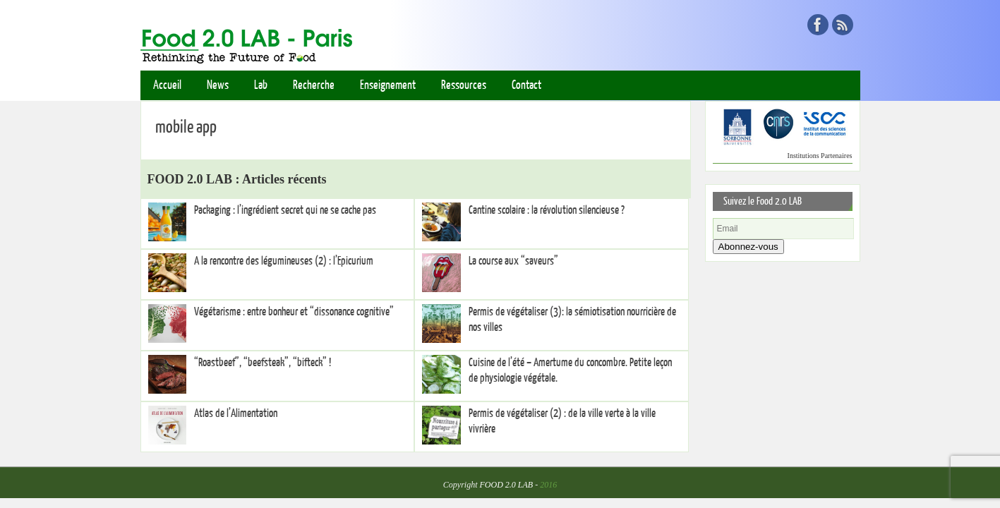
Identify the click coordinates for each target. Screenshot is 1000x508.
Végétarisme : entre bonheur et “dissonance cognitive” (294, 312)
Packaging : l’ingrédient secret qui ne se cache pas (285, 210)
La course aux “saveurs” (513, 261)
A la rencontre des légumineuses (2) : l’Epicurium (283, 261)
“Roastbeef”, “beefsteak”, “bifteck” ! (262, 362)
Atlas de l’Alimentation (235, 413)
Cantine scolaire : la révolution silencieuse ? (547, 210)
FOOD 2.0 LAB (507, 485)
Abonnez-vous (748, 246)
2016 (548, 485)
